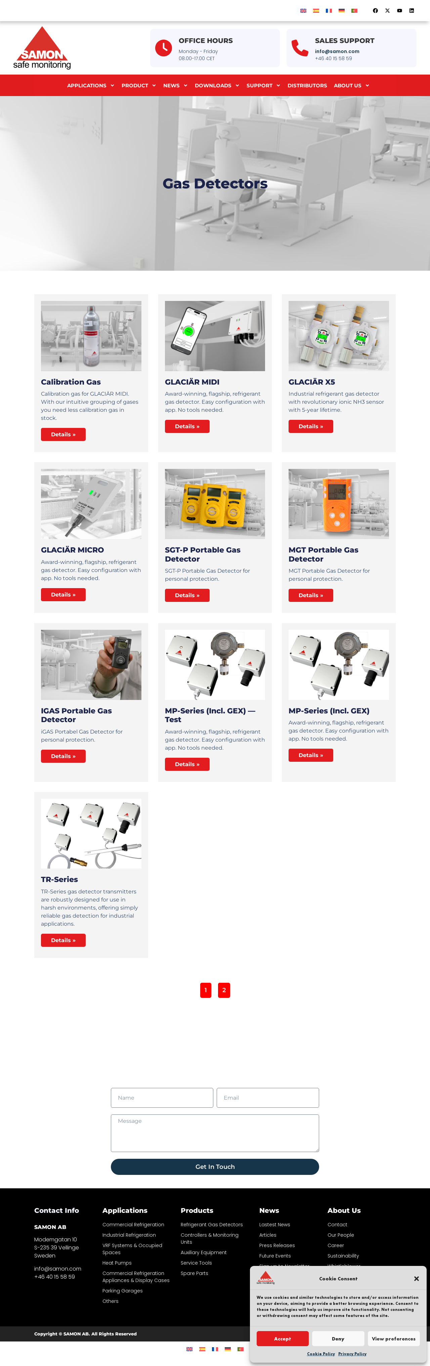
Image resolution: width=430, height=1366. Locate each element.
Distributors (307, 85)
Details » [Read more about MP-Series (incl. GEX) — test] (187, 764)
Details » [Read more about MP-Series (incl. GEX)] (311, 755)
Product (139, 85)
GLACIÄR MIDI (192, 382)
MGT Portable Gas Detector (323, 554)
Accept (282, 1338)
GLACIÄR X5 (312, 382)
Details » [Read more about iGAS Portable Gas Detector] (63, 756)
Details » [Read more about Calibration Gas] (63, 434)
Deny (338, 1338)
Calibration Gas (71, 382)
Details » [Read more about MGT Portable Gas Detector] (311, 595)
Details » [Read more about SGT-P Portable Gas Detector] (187, 595)
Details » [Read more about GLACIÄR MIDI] (187, 426)
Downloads (217, 85)
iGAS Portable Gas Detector (76, 715)
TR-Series (59, 879)
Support (264, 85)
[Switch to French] (328, 10)
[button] (416, 1278)
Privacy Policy (352, 1354)
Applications (91, 85)
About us (352, 85)
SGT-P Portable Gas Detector (203, 554)
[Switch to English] (303, 10)
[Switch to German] (341, 10)
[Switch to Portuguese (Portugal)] (354, 10)
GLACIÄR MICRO (72, 550)
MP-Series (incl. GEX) (329, 710)
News (175, 85)
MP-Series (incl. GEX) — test (210, 715)
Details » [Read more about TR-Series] (63, 940)
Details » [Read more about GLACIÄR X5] (311, 426)
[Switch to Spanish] (316, 10)
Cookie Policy (321, 1354)
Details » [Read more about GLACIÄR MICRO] (63, 594)
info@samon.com (337, 51)
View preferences (394, 1338)
